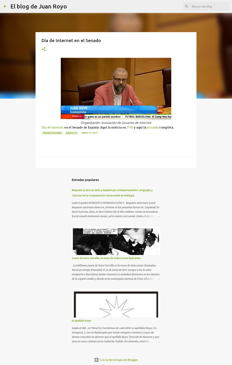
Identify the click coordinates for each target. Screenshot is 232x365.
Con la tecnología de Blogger (116, 359)
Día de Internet (52, 127)
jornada (152, 127)
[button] (43, 49)
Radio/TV (71, 133)
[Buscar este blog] (209, 6)
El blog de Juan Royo (38, 6)
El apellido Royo (81, 320)
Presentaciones (52, 133)
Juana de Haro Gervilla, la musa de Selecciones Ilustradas (106, 258)
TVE (130, 127)
